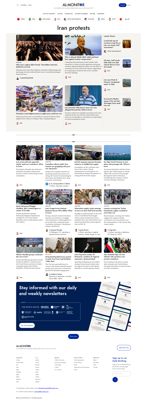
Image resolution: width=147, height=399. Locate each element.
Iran (17, 365)
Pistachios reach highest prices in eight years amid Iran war (39, 113)
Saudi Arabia (19, 362)
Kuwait (37, 367)
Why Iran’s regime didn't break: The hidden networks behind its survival (36, 66)
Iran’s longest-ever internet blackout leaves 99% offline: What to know (58, 210)
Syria (17, 382)
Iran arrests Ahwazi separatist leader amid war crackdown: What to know (29, 164)
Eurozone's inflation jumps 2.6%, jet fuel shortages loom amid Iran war (112, 102)
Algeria (37, 382)
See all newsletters (27, 325)
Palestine (18, 372)
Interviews (100, 14)
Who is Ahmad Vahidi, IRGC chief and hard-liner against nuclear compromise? (82, 58)
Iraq (36, 358)
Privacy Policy (78, 362)
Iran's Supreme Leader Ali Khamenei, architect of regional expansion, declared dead (87, 256)
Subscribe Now (124, 348)
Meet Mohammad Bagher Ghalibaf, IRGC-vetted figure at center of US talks (28, 208)
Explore (92, 14)
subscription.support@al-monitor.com (48, 388)
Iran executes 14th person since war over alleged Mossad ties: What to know (81, 108)
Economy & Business (81, 14)
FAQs (75, 365)
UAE (17, 367)
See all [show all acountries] (127, 20)
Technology (69, 14)
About (94, 360)
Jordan (37, 360)
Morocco (37, 379)
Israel (17, 370)
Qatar (17, 377)
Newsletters (24, 5)
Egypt (17, 374)
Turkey (18, 360)
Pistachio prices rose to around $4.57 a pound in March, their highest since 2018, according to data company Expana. (38, 118)
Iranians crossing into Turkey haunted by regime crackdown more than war (116, 210)
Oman (37, 362)
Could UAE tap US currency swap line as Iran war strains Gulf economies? (112, 44)
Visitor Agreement (79, 360)
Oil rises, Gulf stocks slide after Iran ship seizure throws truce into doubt (112, 63)
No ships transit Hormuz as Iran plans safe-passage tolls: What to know (117, 164)
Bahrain (37, 365)
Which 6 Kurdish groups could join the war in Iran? (29, 255)
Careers (95, 367)
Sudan (37, 374)
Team (94, 365)
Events (30, 5)
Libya (36, 372)
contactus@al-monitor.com (41, 392)
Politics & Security (49, 14)
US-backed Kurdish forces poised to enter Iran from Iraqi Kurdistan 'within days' (58, 259)
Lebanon (18, 379)
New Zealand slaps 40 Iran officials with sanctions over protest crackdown (114, 256)
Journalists (96, 362)
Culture (59, 14)
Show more (73, 336)
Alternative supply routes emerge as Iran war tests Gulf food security (88, 209)
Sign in (129, 5)
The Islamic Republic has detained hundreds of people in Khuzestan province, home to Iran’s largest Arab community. (29, 172)
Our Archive (58, 370)
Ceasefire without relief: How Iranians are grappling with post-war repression (57, 166)
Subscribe (122, 5)
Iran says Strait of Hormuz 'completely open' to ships (112, 82)
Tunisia (37, 377)
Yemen (37, 370)
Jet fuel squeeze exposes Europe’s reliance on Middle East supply (88, 163)
